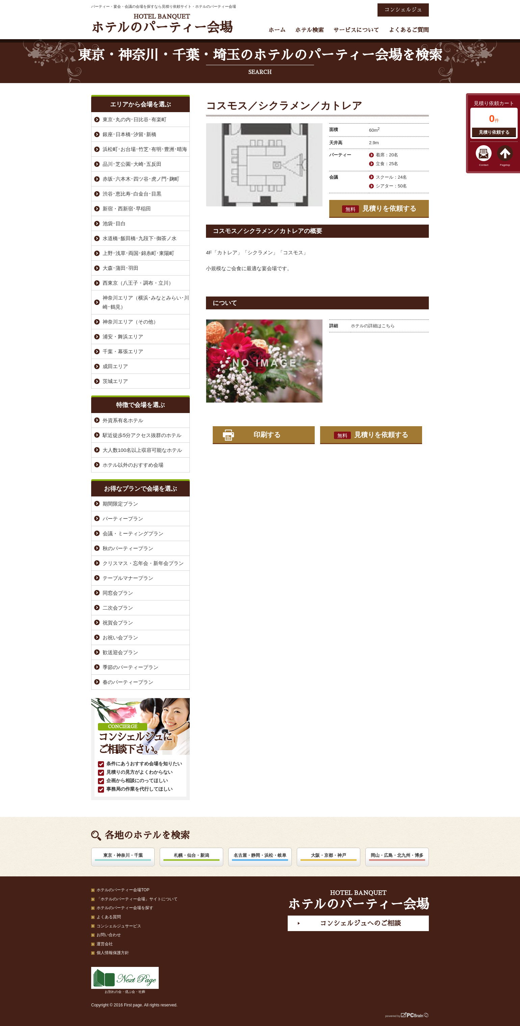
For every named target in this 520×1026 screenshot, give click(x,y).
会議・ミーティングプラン (133, 533)
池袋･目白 (114, 223)
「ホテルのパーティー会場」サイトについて (137, 899)
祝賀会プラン (118, 622)
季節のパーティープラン (130, 667)
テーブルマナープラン (128, 578)
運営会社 (105, 944)
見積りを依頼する (379, 209)
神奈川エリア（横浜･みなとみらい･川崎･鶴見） (146, 302)
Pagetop (505, 164)
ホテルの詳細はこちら (373, 325)
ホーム (277, 30)
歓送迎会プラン (120, 652)
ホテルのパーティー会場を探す (125, 907)
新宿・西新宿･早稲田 (127, 208)
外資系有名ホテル (123, 420)
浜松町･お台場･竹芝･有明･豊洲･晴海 (145, 149)
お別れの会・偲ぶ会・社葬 (125, 980)
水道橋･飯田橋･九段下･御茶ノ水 (140, 238)
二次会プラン (118, 608)
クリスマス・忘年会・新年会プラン (143, 563)
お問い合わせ (109, 934)
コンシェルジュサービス (119, 926)
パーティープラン (123, 518)
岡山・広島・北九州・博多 (397, 855)
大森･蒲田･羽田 (120, 268)
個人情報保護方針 (113, 952)
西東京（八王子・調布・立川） (138, 283)
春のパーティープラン (128, 682)
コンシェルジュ (403, 9)
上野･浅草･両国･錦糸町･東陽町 (138, 253)
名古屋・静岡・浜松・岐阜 (260, 855)
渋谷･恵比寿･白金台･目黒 (132, 194)
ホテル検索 (309, 30)
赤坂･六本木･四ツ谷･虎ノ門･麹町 (141, 179)
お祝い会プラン (120, 637)
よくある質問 (109, 917)
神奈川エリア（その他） (130, 322)
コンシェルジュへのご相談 (360, 923)
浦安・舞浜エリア (123, 336)
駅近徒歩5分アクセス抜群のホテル (142, 435)
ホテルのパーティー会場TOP (123, 890)
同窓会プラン (118, 593)
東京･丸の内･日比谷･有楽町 (134, 119)
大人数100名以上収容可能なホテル (142, 450)
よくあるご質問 (409, 30)
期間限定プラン (120, 504)
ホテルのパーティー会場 (161, 24)
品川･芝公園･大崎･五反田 (132, 164)
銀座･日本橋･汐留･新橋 (129, 134)
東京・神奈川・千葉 (123, 855)
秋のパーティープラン (128, 548)
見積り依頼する (494, 132)
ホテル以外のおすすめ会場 (133, 465)
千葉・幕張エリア (123, 351)
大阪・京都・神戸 (328, 855)
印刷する (267, 434)
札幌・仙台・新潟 (191, 855)
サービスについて (356, 30)
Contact (484, 164)
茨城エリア (115, 381)
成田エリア (115, 366)
